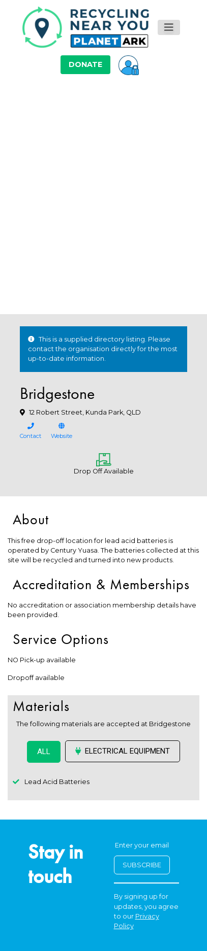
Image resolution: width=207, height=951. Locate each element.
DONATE (85, 64)
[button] (129, 64)
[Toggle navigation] (169, 27)
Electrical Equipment (122, 751)
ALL (43, 751)
